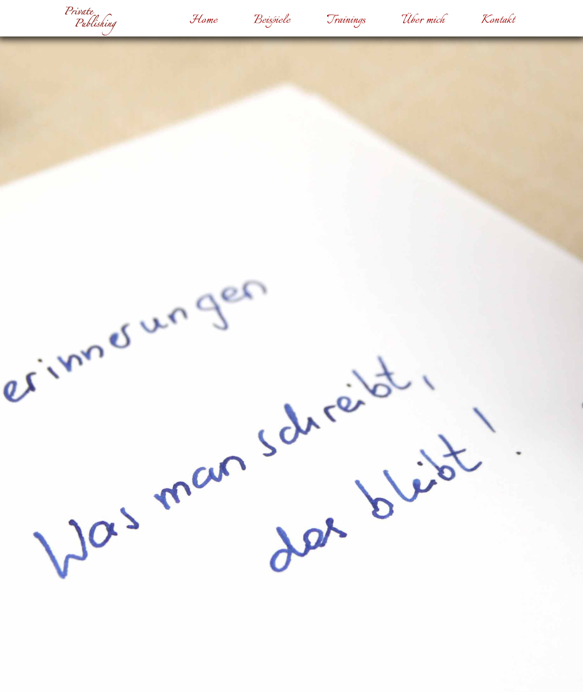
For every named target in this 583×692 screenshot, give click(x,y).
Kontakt (498, 20)
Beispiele (272, 20)
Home (203, 20)
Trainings (346, 20)
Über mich (423, 20)
